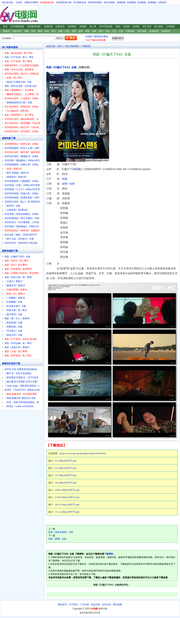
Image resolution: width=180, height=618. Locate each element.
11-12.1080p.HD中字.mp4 (67, 512)
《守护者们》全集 (13, 331)
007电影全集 (79, 2)
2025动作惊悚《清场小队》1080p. (21, 193)
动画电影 (71, 26)
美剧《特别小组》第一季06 (18, 277)
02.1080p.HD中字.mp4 (65, 468)
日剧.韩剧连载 (72, 46)
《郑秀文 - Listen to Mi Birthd (19, 406)
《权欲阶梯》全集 (13, 322)
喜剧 (26, 31)
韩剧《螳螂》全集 (57, 539)
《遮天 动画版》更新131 (16, 173)
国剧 (118, 26)
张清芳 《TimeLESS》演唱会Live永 (22, 390)
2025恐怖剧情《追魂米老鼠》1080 (21, 197)
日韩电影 (170, 26)
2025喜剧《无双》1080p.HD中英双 (22, 185)
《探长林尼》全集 (13, 314)
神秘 (60, 31)
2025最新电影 (17, 26)
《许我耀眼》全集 (13, 302)
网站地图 (117, 604)
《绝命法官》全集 (13, 335)
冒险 (87, 31)
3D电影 (83, 26)
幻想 (67, 31)
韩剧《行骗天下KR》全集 (61, 67)
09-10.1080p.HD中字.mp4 (67, 504)
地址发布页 (7, 2)
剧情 (101, 31)
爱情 (40, 31)
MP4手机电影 (106, 26)
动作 (33, 31)
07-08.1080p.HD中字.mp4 (67, 497)
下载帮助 (108, 554)
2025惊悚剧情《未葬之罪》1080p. (21, 164)
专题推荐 (165, 31)
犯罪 (72, 183)
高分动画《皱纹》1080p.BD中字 (20, 234)
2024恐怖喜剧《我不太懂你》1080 (21, 218)
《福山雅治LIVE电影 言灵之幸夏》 (21, 381)
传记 (107, 31)
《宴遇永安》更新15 (14, 285)
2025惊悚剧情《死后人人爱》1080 (21, 148)
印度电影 (130, 31)
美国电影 (121, 2)
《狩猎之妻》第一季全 (15, 310)
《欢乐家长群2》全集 (15, 306)
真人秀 (92, 26)
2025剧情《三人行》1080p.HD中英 (22, 189)
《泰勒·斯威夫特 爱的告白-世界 (20, 398)
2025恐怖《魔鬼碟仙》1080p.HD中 (22, 160)
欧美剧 (136, 26)
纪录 (121, 31)
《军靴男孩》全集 (13, 326)
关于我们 (73, 604)
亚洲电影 (141, 2)
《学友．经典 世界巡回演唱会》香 (21, 402)
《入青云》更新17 (13, 281)
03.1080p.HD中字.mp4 (65, 475)
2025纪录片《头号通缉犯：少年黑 (21, 222)
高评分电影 (109, 2)
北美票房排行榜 (63, 2)
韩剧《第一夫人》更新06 (16, 318)
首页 (5, 26)
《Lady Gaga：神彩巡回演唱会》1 (21, 385)
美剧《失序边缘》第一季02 (18, 343)
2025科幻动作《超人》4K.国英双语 (22, 201)
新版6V (6, 31)
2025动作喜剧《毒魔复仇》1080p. (21, 156)
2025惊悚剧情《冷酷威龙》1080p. (21, 181)
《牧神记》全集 (12, 206)
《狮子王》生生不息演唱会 (18, 373)
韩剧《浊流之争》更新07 (16, 347)
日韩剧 (126, 26)
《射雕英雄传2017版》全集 (18, 102)
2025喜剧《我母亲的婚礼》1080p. (21, 214)
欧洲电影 (131, 2)
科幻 (47, 31)
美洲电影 (152, 2)
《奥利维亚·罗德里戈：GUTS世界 (21, 377)
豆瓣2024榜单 (31, 2)
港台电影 (158, 26)
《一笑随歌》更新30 (14, 298)
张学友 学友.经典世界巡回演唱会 (20, 369)
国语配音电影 (34, 26)
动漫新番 (48, 26)
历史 (114, 31)
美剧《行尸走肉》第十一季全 (19, 57)
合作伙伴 (106, 604)
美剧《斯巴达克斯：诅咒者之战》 (21, 86)
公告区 (19, 2)
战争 (80, 31)
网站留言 (62, 604)
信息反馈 (95, 604)
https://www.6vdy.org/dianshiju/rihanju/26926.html (83, 453)
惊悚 (94, 31)
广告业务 (84, 604)
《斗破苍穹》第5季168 (16, 210)
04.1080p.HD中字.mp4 (65, 482)
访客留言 (162, 2)
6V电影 (3, 14)
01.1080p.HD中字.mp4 (65, 460)
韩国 (75, 169)
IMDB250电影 (95, 2)
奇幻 (53, 31)
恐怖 (74, 31)
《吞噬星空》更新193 (15, 177)
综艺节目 (146, 26)
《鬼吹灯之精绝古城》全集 (18, 82)
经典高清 (60, 26)
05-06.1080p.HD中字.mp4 (67, 490)
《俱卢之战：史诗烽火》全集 (19, 238)
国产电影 (141, 31)
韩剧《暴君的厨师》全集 (60, 532)
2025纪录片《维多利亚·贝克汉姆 (20, 243)
